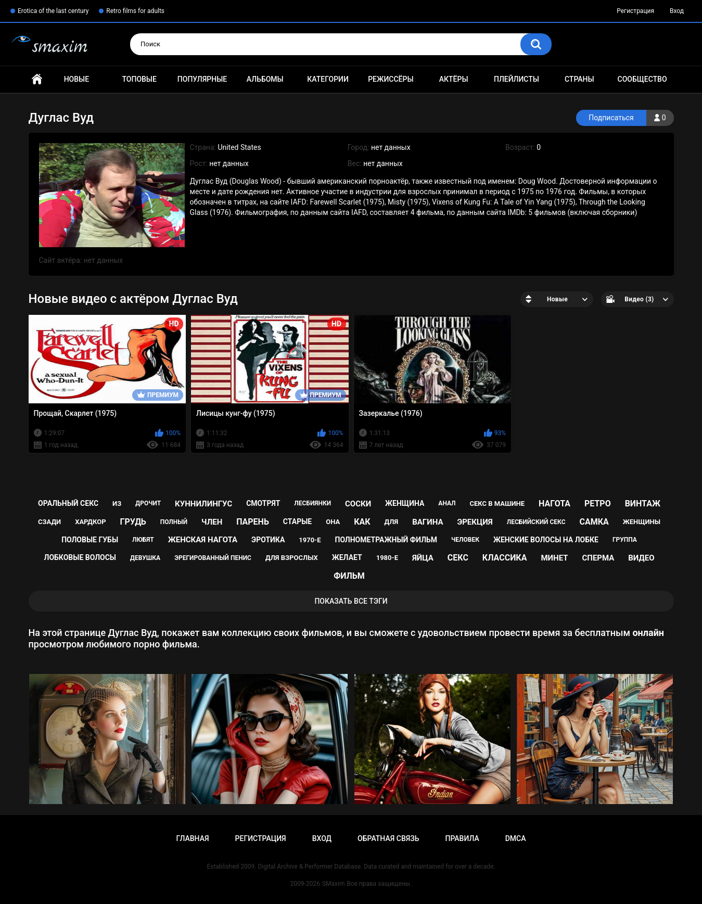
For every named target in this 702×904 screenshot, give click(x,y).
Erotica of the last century (53, 11)
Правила (462, 838)
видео (641, 558)
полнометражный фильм (386, 540)
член (211, 522)
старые (297, 521)
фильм (349, 576)
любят (143, 539)
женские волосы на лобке (545, 540)
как (362, 522)
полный (173, 522)
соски (358, 503)
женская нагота (202, 539)
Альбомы (265, 79)
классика (504, 558)
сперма (598, 558)
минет (554, 558)
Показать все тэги (350, 601)
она (333, 522)
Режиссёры (390, 79)
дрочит (148, 503)
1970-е (310, 540)
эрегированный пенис (212, 558)
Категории (328, 79)
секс (458, 558)
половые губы (89, 540)
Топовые (139, 79)
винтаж (642, 503)
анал (446, 503)
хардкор (90, 522)
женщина (404, 503)
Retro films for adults (135, 11)
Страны (579, 79)
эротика (268, 540)
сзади (49, 522)
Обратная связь (388, 838)
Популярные (202, 79)
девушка (145, 558)
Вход (677, 11)
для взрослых (291, 558)
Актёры (453, 79)
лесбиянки (312, 503)
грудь (133, 522)
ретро (597, 503)
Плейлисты (516, 79)
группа (624, 539)
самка (593, 522)
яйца (422, 558)
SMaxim (333, 883)
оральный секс (68, 503)
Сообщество (642, 79)
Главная (37, 79)
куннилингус (203, 503)
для (392, 522)
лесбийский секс (536, 522)
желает (347, 557)
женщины (641, 522)
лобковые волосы (80, 557)
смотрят (263, 503)
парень (252, 522)
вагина (427, 522)
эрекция (474, 522)
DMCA (515, 838)
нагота (554, 503)
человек (465, 539)
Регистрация (635, 11)
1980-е (387, 558)
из (116, 503)
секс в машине (497, 503)
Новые (76, 79)
